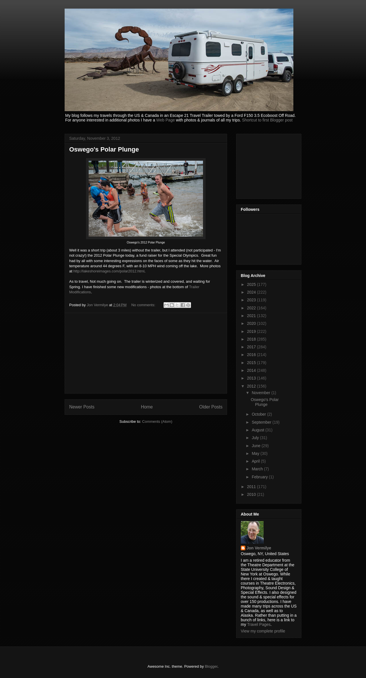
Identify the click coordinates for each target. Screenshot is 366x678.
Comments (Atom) (157, 421)
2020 (252, 323)
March (258, 469)
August (258, 430)
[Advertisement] (146, 353)
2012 (252, 386)
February (260, 477)
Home (147, 406)
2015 (252, 362)
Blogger (211, 666)
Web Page (165, 120)
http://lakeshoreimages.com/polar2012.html (108, 271)
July (256, 437)
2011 (252, 486)
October (259, 414)
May (256, 453)
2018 (252, 339)
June (256, 445)
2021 (252, 315)
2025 (252, 284)
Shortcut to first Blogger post (267, 120)
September (262, 422)
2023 (252, 300)
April (256, 461)
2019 (252, 331)
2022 (252, 308)
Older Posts (210, 406)
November (261, 392)
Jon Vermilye (258, 548)
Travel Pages (258, 624)
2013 (252, 378)
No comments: (143, 305)
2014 (252, 370)
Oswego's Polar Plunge (104, 149)
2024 (252, 292)
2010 (252, 494)
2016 (252, 354)
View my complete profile (263, 631)
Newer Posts (81, 406)
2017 (252, 347)
